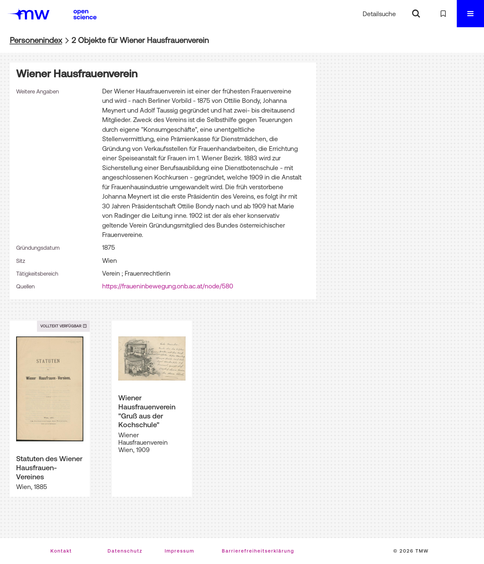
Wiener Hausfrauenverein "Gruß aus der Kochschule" (146, 411)
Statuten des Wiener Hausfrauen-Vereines (49, 467)
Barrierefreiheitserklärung (258, 551)
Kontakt (61, 551)
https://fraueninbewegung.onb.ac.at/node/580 (167, 286)
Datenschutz (125, 551)
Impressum (179, 551)
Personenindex (36, 40)
